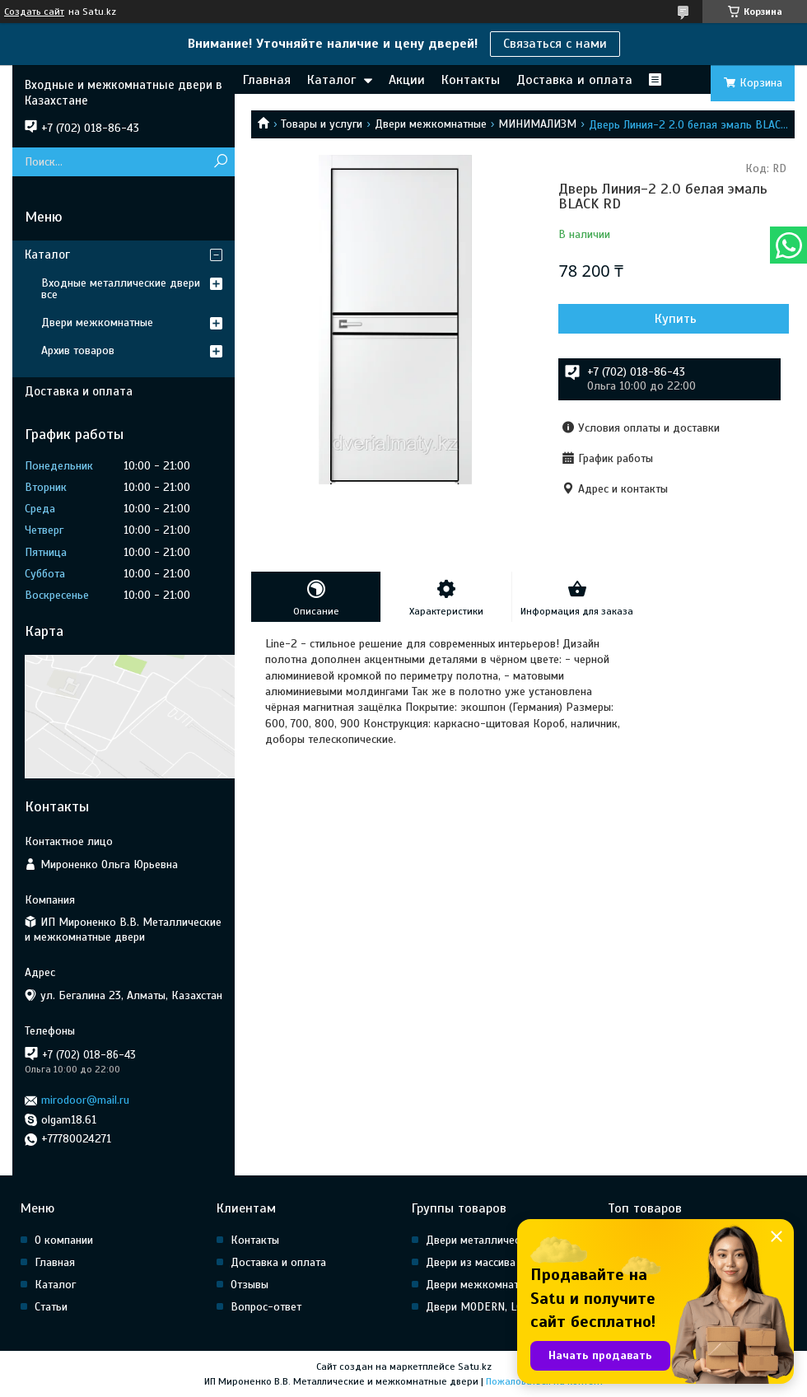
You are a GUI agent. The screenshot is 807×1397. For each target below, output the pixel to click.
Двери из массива (470, 1262)
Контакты (470, 80)
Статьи (51, 1307)
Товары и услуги (321, 124)
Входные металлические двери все (120, 288)
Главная (267, 80)
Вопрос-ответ (266, 1307)
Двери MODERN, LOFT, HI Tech (500, 1307)
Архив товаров (77, 350)
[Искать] (220, 161)
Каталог (331, 80)
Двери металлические (481, 1240)
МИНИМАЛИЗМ (537, 124)
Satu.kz (475, 1366)
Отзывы (249, 1285)
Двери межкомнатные (431, 124)
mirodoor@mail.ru (85, 1100)
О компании (64, 1240)
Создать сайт (34, 11)
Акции (407, 80)
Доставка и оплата (574, 80)
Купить (676, 319)
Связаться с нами (555, 43)
